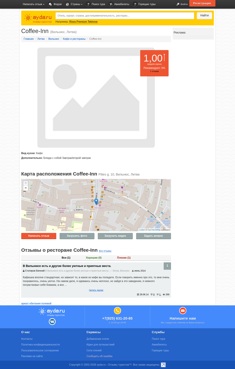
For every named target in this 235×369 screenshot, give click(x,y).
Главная (29, 38)
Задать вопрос (153, 235)
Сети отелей (94, 350)
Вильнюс (53, 38)
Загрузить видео (115, 235)
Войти (181, 4)
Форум (55, 4)
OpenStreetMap (154, 230)
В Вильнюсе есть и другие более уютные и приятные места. (67, 266)
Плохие (124, 257)
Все (66, 257)
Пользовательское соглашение (40, 350)
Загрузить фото (77, 235)
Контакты (26, 338)
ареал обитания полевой (36, 303)
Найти (204, 15)
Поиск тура (95, 4)
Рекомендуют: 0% (154, 68)
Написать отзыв (38, 235)
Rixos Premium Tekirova (83, 21)
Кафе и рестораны (74, 38)
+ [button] (26, 183)
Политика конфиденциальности (40, 344)
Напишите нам (183, 318)
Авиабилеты (118, 4)
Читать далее (96, 290)
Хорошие (94, 257)
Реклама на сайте (32, 356)
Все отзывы (105, 251)
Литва (41, 38)
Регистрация (202, 3)
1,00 (153, 58)
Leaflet (141, 230)
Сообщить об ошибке (99, 356)
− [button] (26, 188)
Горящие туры (144, 4)
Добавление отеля (97, 338)
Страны (73, 4)
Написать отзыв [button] (33, 4)
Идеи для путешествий (100, 344)
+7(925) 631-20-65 (117, 318)
